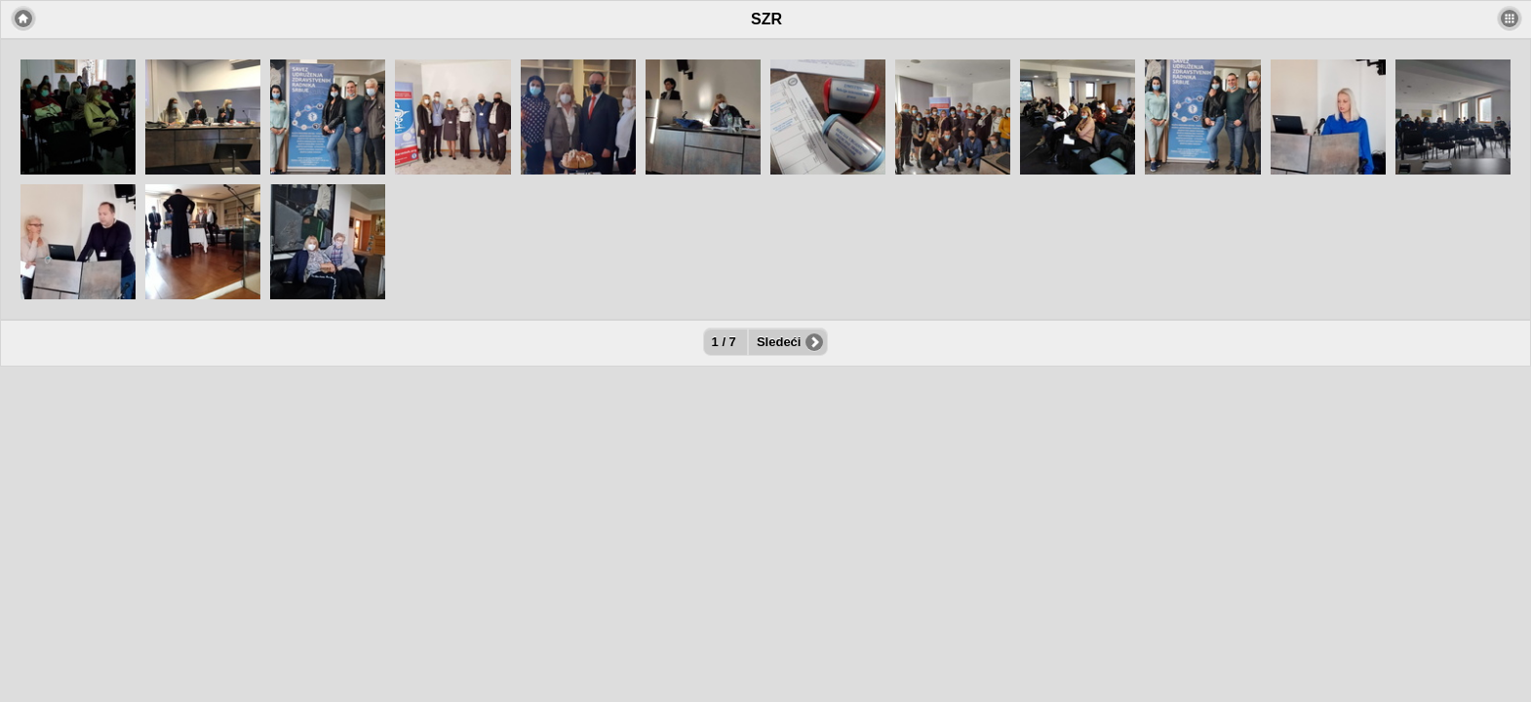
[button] (1509, 18)
